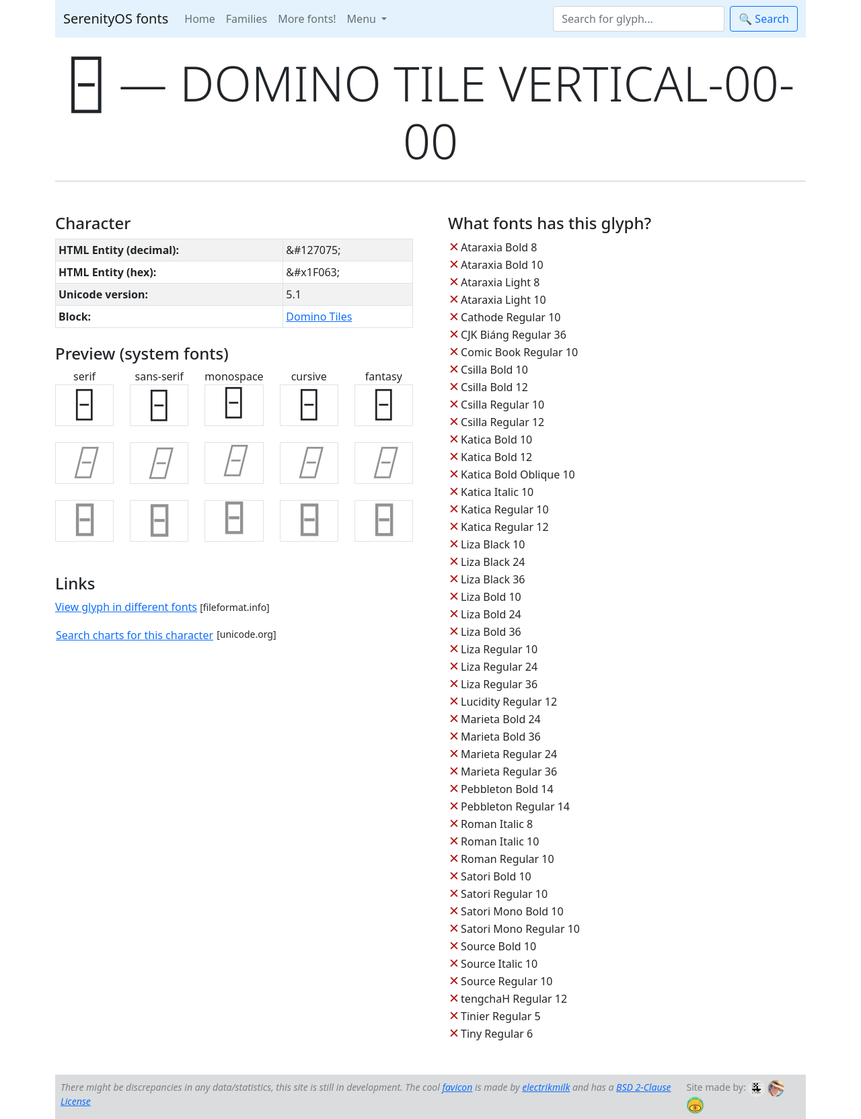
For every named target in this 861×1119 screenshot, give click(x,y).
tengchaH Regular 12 (514, 998)
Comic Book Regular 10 (519, 352)
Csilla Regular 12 (502, 422)
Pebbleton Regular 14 (515, 806)
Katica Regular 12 (504, 527)
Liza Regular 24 (499, 666)
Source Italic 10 (499, 963)
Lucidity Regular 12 (509, 701)
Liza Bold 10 (491, 596)
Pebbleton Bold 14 (507, 789)
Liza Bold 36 (491, 631)
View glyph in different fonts (126, 606)
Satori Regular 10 (504, 893)
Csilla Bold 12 (494, 387)
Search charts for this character (134, 635)
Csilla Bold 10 (494, 369)
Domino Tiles (319, 316)
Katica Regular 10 (504, 509)
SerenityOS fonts (115, 18)
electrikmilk (546, 1087)
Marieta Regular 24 (509, 754)
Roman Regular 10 (507, 859)
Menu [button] (363, 18)
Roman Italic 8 (497, 824)
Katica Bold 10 (496, 439)
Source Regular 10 (506, 981)
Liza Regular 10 (499, 649)
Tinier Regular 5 (501, 1016)
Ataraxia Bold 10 (502, 264)
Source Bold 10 (498, 946)
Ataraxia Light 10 (503, 299)
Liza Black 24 (493, 561)
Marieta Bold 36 (501, 736)
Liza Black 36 (493, 579)
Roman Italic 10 (500, 841)
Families (246, 18)
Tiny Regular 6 (497, 1033)
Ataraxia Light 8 (500, 282)
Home (199, 18)
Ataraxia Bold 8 (499, 247)
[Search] (638, 19)
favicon (457, 1087)
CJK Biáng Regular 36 (513, 334)
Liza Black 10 (493, 544)
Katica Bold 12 (496, 457)
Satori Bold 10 (496, 876)
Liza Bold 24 (491, 614)
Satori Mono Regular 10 (520, 928)
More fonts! (307, 18)
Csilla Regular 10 (502, 404)
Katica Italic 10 (497, 492)
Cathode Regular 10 (510, 317)
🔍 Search (764, 18)
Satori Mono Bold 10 (512, 911)
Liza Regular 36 (499, 684)
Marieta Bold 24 (501, 719)
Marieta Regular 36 (509, 771)
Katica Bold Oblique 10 (518, 474)
